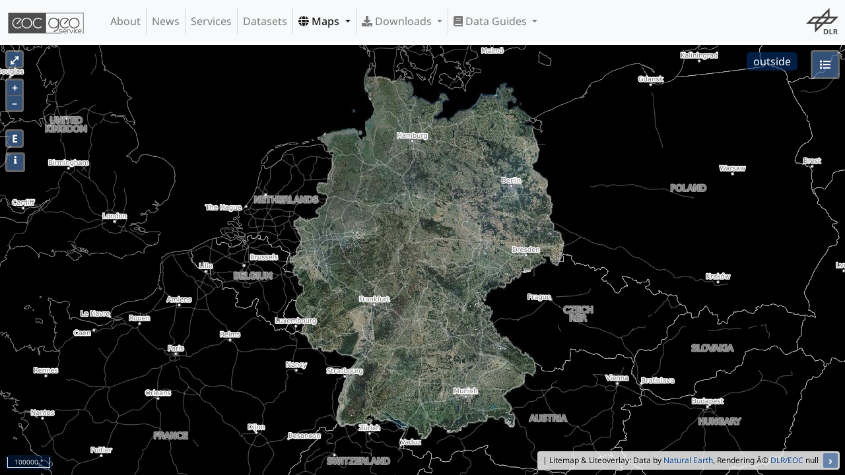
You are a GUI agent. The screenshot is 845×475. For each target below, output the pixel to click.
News (166, 21)
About (125, 21)
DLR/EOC (786, 460)
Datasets (265, 21)
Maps (320, 21)
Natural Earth (688, 460)
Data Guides (491, 21)
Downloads (398, 21)
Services (211, 21)
